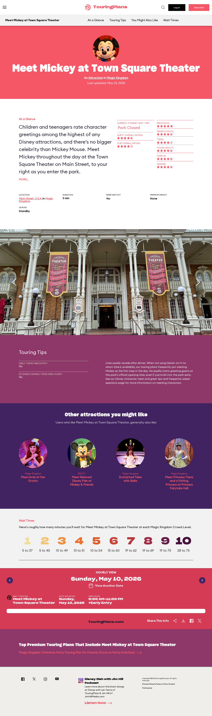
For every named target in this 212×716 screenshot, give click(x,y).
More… (24, 179)
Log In (177, 7)
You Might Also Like (144, 20)
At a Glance (96, 20)
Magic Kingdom (117, 78)
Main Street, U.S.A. (30, 198)
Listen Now (99, 703)
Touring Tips (117, 20)
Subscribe (199, 7)
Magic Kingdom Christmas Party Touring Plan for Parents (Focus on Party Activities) (80, 652)
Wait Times (171, 20)
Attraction (95, 78)
